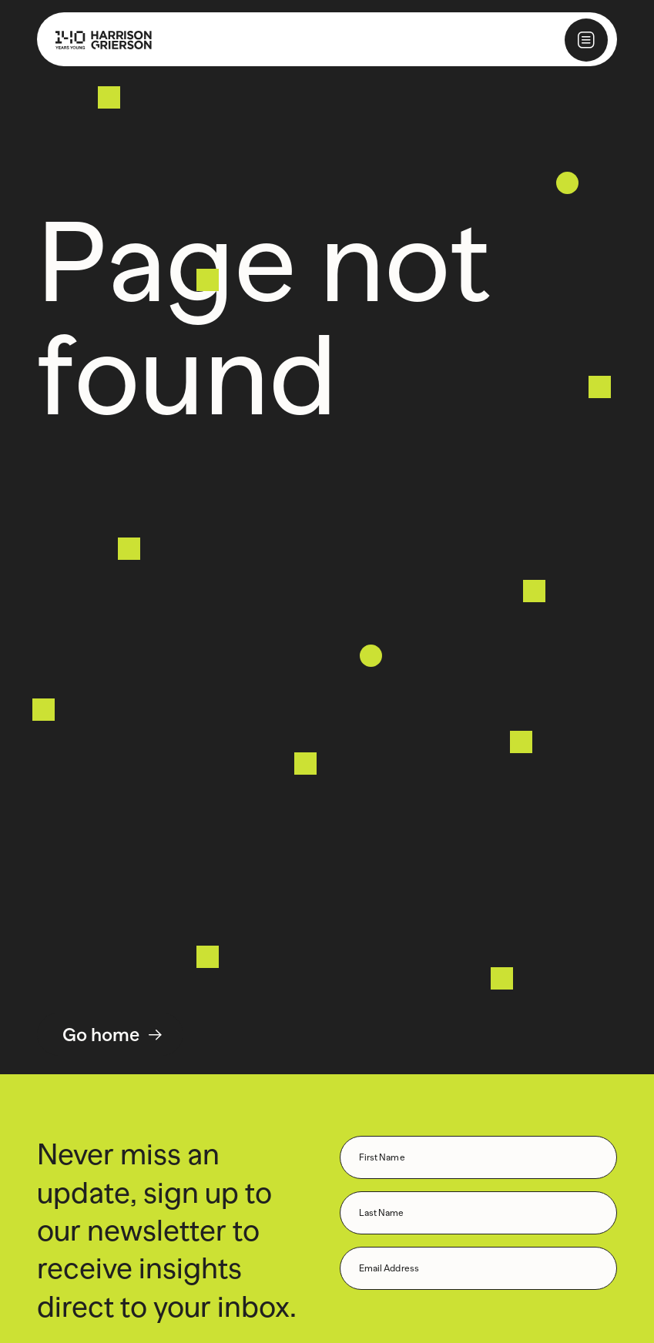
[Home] (94, 39)
